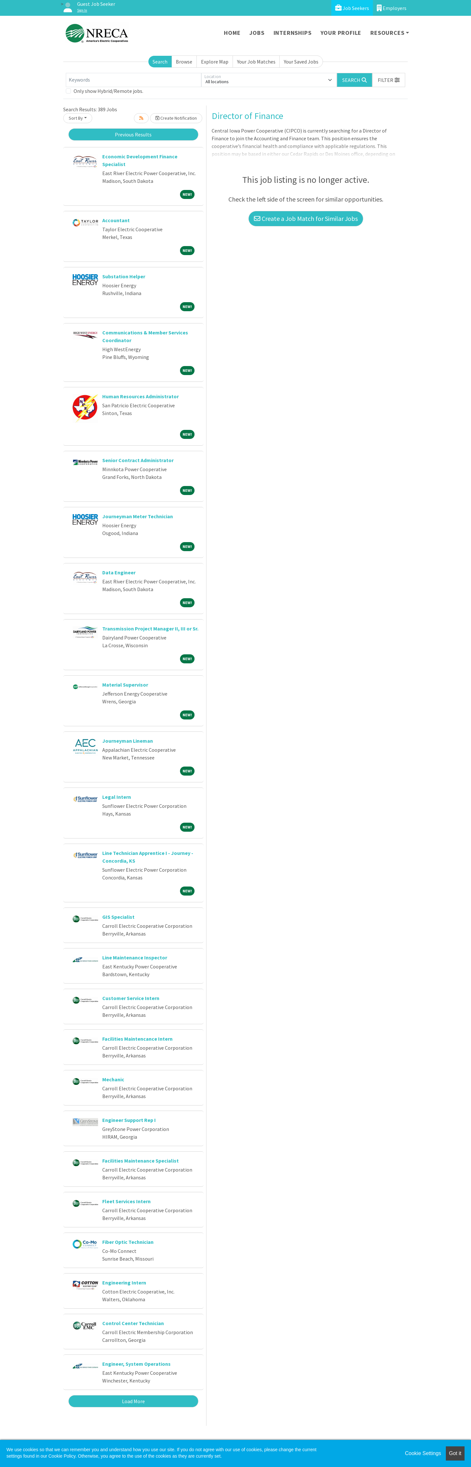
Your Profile (341, 32)
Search (160, 61)
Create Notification (176, 118)
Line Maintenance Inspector (134, 957)
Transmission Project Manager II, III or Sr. (150, 628)
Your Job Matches (256, 61)
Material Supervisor (125, 684)
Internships (293, 32)
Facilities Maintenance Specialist (140, 1160)
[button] (388, 80)
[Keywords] (133, 80)
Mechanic (113, 1079)
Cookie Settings (423, 1453)
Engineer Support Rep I (129, 1120)
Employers (391, 8)
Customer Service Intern (130, 998)
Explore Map (214, 61)
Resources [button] (387, 32)
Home (232, 32)
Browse (184, 61)
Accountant (116, 220)
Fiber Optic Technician (128, 1242)
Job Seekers (352, 8)
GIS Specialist (118, 917)
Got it (455, 1453)
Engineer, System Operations (136, 1364)
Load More (133, 1401)
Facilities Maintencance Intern (137, 1039)
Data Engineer (118, 572)
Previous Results (133, 134)
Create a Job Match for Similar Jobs (306, 218)
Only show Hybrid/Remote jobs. (108, 91)
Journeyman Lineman (127, 741)
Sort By (76, 118)
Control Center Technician (133, 1323)
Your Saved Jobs (301, 61)
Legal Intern (116, 797)
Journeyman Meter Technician (137, 516)
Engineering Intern (124, 1282)
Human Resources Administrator (140, 396)
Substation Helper (123, 276)
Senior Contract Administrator (138, 460)
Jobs (256, 32)
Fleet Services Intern (126, 1201)
